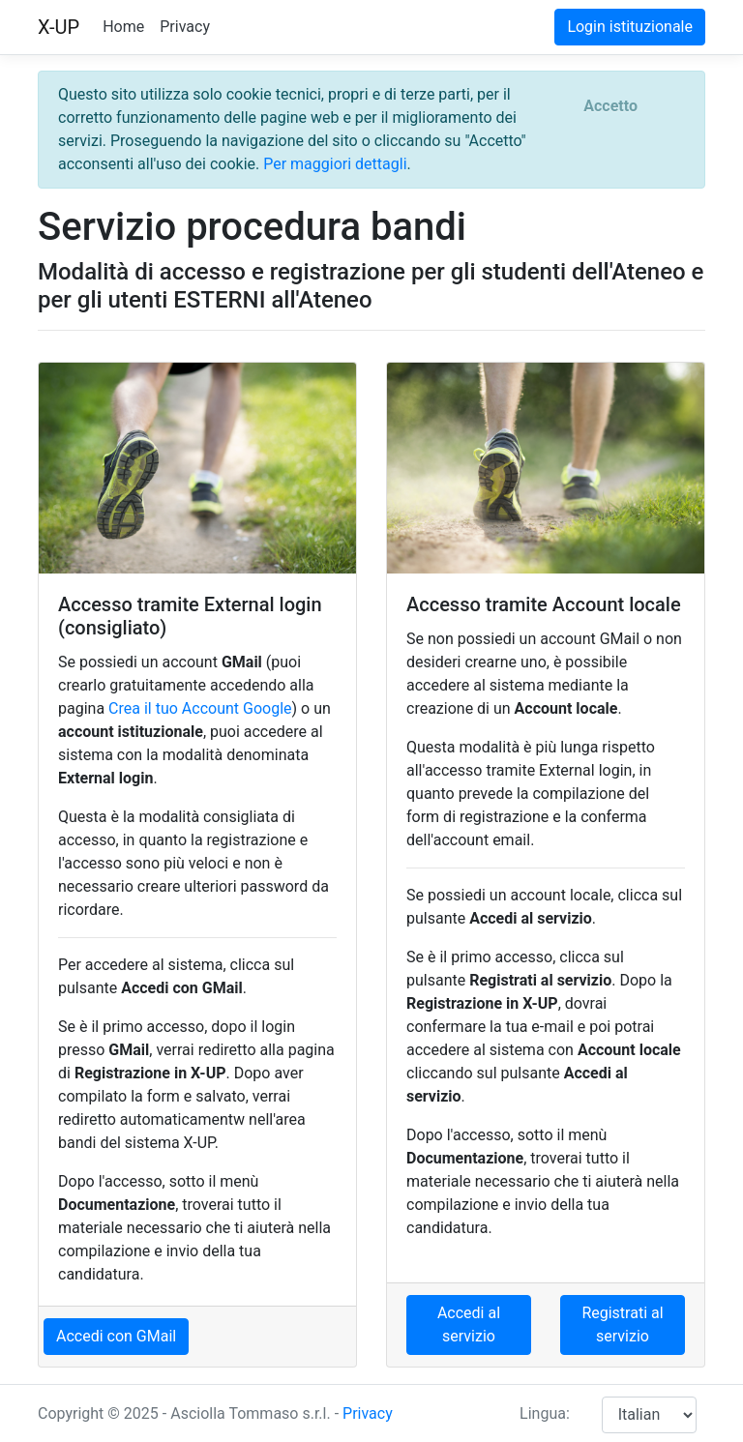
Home (123, 26)
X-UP (58, 27)
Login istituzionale (630, 26)
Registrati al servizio (622, 1324)
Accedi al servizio (468, 1324)
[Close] (610, 106)
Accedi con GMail (116, 1336)
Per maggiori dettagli (334, 164)
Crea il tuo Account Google (199, 708)
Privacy (185, 26)
